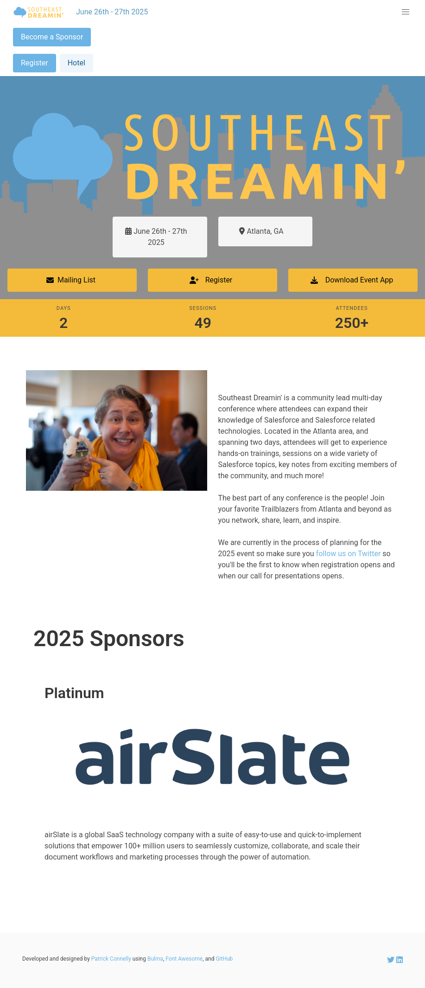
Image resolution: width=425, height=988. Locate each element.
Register (34, 62)
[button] (405, 12)
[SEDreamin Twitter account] (391, 960)
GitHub (224, 959)
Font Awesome (184, 959)
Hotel (76, 62)
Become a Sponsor (52, 36)
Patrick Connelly (111, 959)
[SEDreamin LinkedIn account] (399, 960)
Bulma (155, 959)
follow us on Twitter (348, 553)
